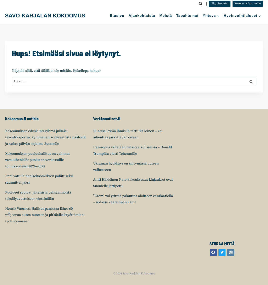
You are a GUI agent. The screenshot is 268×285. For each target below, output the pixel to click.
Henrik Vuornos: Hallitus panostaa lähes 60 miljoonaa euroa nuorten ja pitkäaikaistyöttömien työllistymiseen (44, 215)
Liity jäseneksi (219, 3)
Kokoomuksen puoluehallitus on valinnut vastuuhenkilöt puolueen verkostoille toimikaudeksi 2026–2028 (37, 160)
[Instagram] (230, 252)
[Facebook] (213, 252)
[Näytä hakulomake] (200, 3)
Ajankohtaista (142, 16)
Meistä (165, 16)
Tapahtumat (187, 16)
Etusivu (117, 16)
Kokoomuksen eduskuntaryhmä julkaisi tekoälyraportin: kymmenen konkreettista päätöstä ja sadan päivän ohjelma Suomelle (45, 137)
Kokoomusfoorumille (247, 3)
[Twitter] (221, 252)
